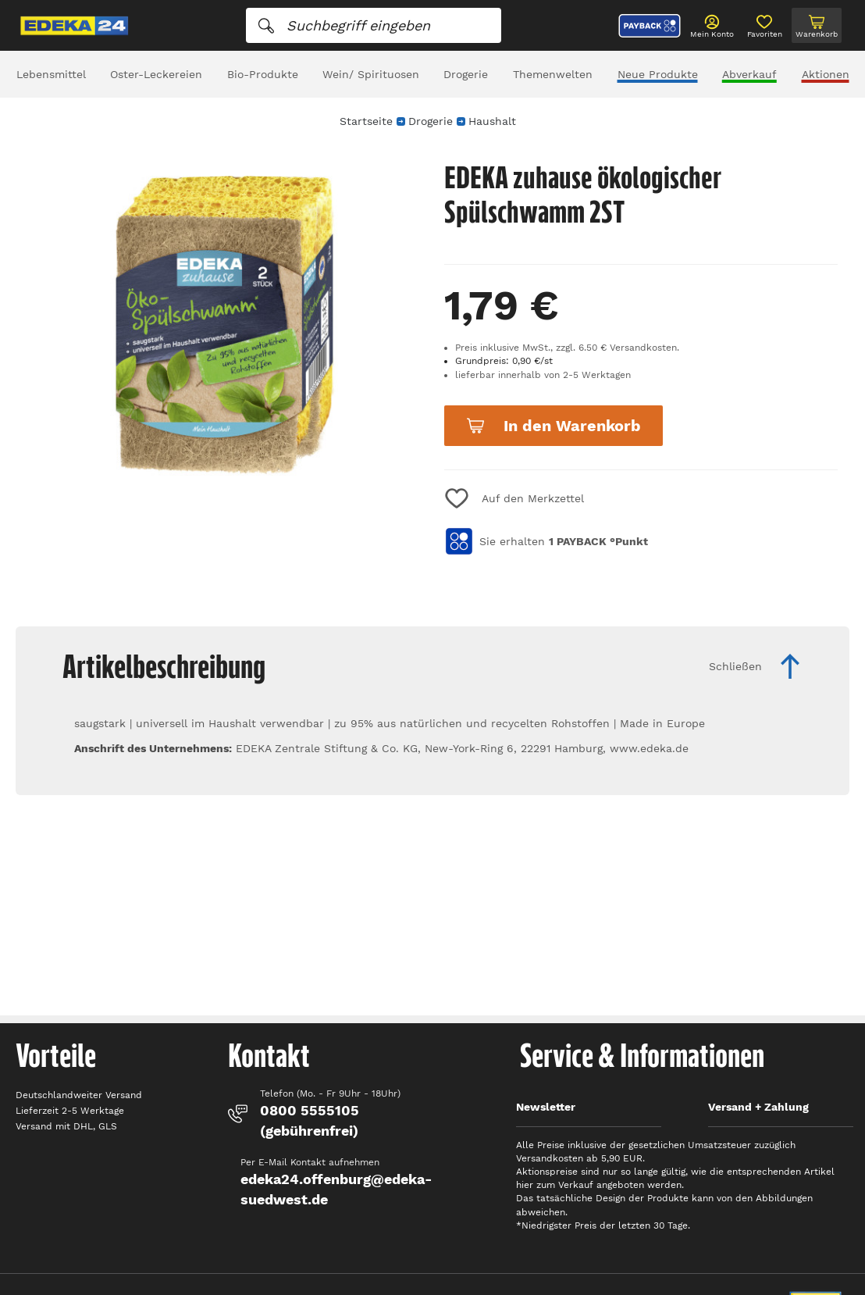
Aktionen (825, 74)
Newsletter (545, 1107)
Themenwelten (553, 74)
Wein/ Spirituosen (370, 74)
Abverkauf (749, 74)
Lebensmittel (51, 74)
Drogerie (465, 74)
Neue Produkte (658, 74)
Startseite (366, 121)
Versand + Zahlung (758, 1107)
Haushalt (492, 121)
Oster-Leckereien (156, 74)
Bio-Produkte (262, 74)
